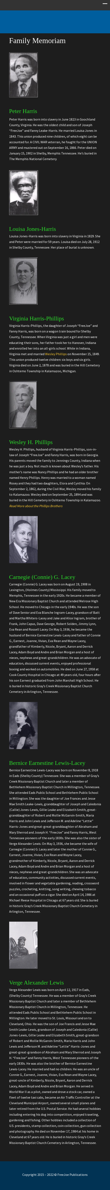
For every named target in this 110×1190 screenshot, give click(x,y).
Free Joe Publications (55, 20)
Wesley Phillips (56, 354)
